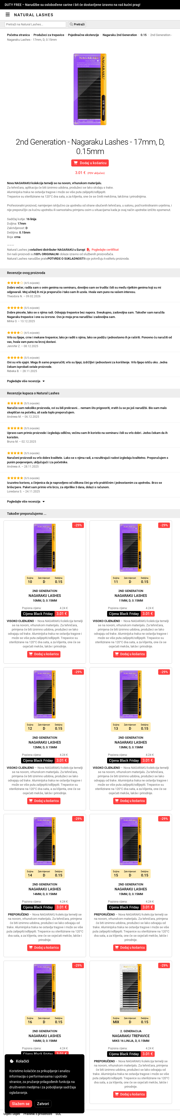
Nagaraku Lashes (45, 595)
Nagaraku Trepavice (131, 1036)
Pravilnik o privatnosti (37, 1114)
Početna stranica (18, 35)
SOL (58, 1114)
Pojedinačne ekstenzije (83, 35)
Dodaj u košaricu (90, 163)
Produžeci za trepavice (49, 35)
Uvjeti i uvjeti (12, 1114)
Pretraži (77, 24)
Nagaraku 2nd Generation (120, 35)
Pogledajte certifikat (102, 249)
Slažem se (21, 1104)
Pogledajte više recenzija (26, 381)
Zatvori (43, 1104)
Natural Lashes (33, 14)
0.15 (143, 35)
